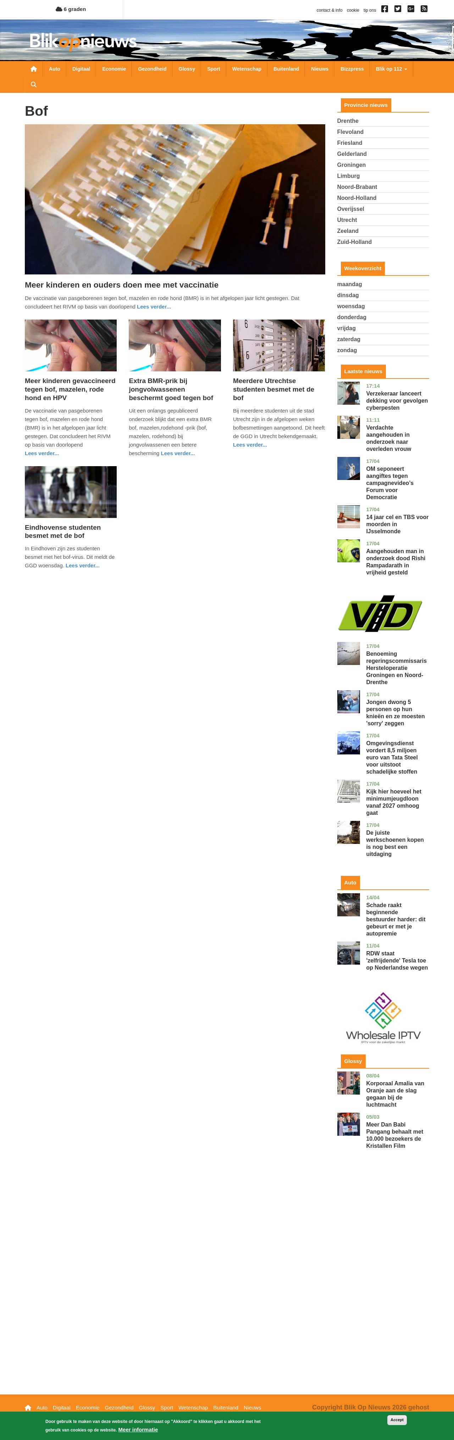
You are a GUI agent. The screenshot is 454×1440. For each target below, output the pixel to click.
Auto (54, 69)
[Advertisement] (383, 1282)
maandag (349, 284)
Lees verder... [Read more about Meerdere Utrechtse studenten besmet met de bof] (250, 445)
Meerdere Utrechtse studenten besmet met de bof (273, 389)
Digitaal (81, 69)
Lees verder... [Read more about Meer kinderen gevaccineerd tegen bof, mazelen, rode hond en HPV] (42, 453)
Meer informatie (138, 1430)
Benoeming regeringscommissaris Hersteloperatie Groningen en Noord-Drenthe (396, 668)
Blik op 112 (391, 69)
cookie (353, 10)
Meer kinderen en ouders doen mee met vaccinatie (121, 284)
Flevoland (350, 132)
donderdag (352, 317)
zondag (347, 350)
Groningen (351, 165)
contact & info (330, 10)
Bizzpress (352, 69)
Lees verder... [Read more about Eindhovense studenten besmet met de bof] (83, 565)
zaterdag (349, 339)
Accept (397, 1420)
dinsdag (348, 295)
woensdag (351, 306)
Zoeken (33, 84)
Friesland (349, 143)
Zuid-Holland (354, 242)
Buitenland (286, 69)
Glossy (187, 69)
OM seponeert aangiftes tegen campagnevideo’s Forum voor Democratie (390, 483)
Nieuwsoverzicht (34, 69)
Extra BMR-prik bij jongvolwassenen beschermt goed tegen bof (171, 389)
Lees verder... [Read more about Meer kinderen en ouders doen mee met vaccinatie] (154, 307)
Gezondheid (152, 69)
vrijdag (346, 328)
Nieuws (319, 69)
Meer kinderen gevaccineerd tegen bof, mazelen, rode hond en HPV (70, 389)
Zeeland (348, 231)
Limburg (348, 176)
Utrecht (347, 220)
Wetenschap (246, 69)
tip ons (370, 10)
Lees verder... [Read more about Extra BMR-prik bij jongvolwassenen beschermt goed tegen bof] (178, 453)
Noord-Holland (357, 198)
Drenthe (348, 121)
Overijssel (351, 209)
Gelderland (352, 154)
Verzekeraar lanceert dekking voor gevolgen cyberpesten (397, 401)
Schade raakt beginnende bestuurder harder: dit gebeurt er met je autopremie (395, 919)
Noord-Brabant (357, 187)
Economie (114, 69)
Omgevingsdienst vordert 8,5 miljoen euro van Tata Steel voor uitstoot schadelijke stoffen (392, 757)
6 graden (71, 9)
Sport (213, 69)
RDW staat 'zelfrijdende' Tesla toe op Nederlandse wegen (397, 960)
